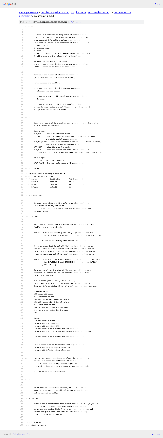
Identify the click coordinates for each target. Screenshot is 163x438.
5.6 (72, 12)
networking (25, 15)
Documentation (122, 12)
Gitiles (15, 434)
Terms (29, 434)
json (158, 434)
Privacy (22, 434)
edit (78, 22)
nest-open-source (28, 12)
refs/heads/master (98, 12)
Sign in (157, 4)
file (71, 22)
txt (152, 434)
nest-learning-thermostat (55, 12)
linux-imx (81, 12)
